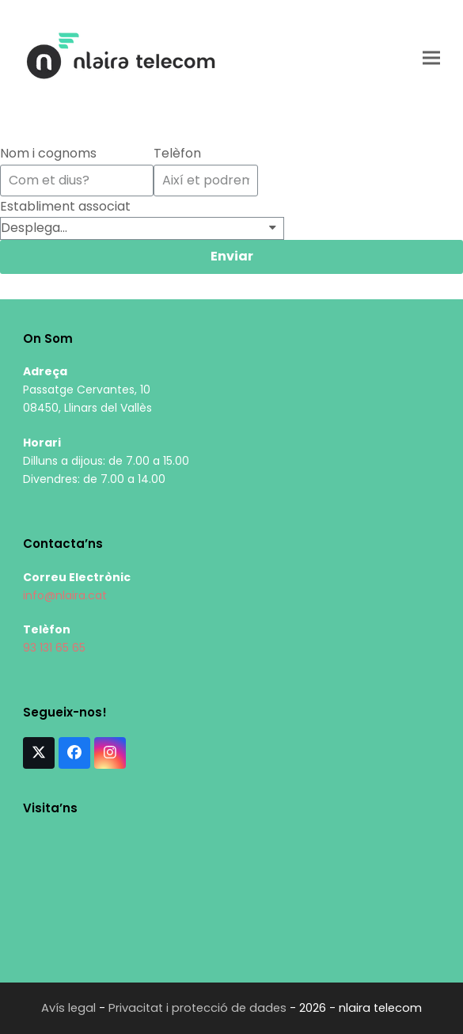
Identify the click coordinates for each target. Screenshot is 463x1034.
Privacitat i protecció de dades (197, 1008)
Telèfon (177, 153)
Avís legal (68, 1008)
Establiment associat (65, 206)
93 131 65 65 (54, 648)
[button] (431, 57)
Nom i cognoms (48, 153)
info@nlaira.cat (65, 595)
